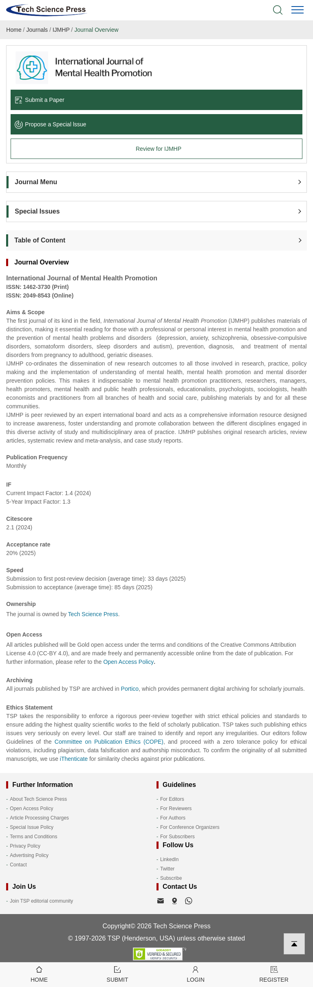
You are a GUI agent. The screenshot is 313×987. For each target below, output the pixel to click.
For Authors (172, 818)
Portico (130, 688)
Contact (18, 865)
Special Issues (37, 211)
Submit (117, 974)
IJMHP (61, 29)
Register (274, 974)
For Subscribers (177, 836)
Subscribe (171, 878)
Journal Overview (96, 29)
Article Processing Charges (39, 818)
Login (195, 974)
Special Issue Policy (31, 827)
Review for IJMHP (158, 148)
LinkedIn (169, 859)
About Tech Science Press (38, 799)
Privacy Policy (25, 846)
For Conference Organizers (189, 827)
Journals (37, 29)
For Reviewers (176, 808)
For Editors (172, 799)
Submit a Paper (39, 100)
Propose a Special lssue (50, 124)
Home (13, 29)
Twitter (167, 869)
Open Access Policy (31, 808)
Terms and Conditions (33, 836)
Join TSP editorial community (41, 901)
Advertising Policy (29, 855)
